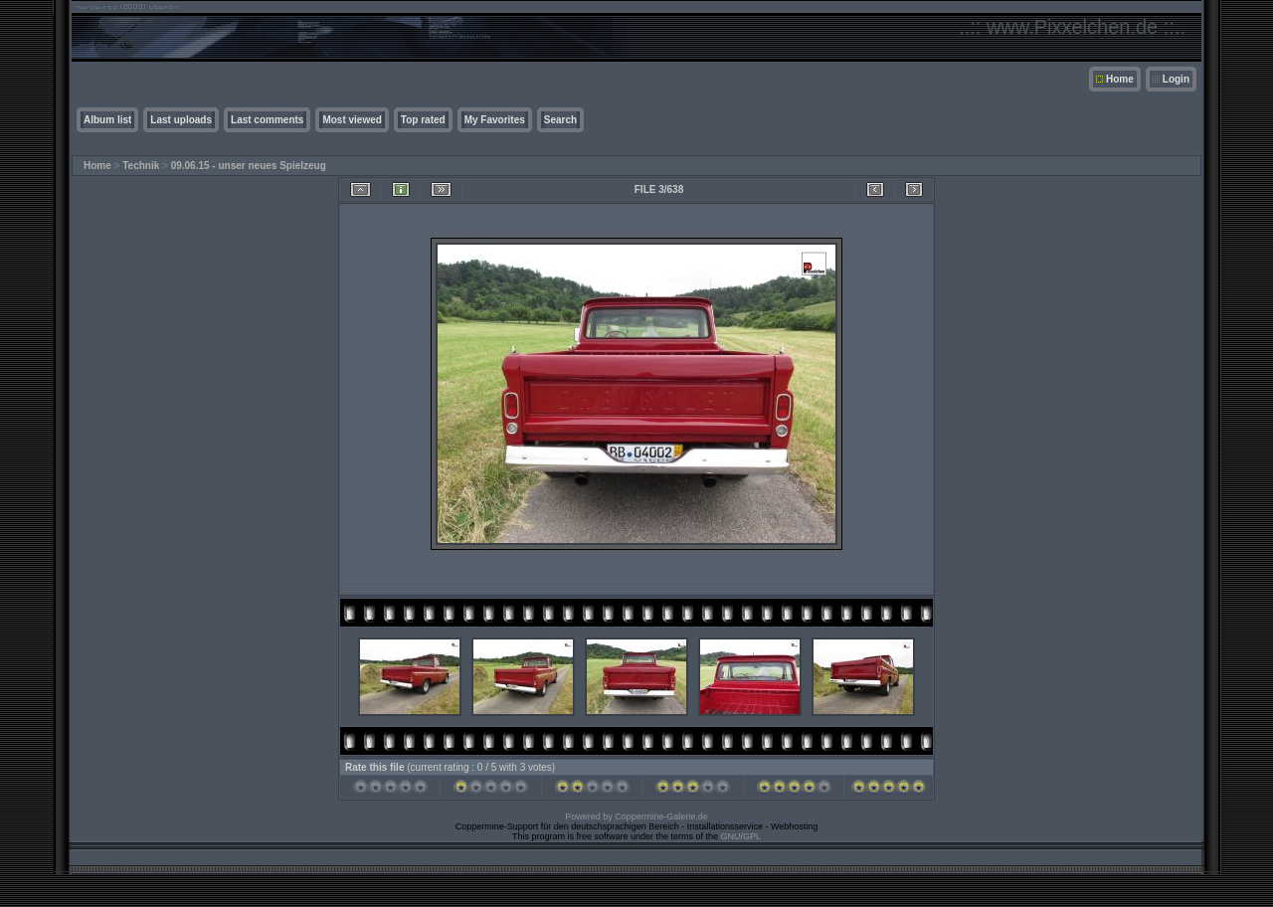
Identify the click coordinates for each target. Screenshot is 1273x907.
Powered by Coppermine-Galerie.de (636, 816)
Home (1120, 79)
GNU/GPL (741, 836)
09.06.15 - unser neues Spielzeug (248, 165)
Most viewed (351, 119)
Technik (140, 165)
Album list (107, 119)
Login (1176, 79)
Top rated (423, 119)
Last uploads (181, 119)
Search (560, 119)
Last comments (267, 119)
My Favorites (494, 119)
